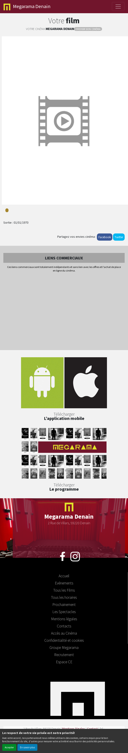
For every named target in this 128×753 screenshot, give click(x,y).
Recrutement (64, 654)
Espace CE (64, 661)
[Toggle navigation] (118, 6)
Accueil (64, 575)
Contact (92, 728)
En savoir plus (27, 747)
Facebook (104, 237)
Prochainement (64, 604)
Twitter (119, 237)
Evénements (64, 583)
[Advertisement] (64, 311)
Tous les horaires (64, 597)
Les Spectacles (64, 611)
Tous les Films (64, 590)
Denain (27, 6)
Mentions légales (64, 618)
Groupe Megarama (64, 647)
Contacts (64, 626)
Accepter (9, 747)
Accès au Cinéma (64, 633)
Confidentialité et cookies (64, 640)
